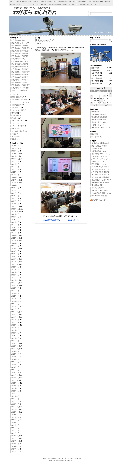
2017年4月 (15, 364)
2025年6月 (15, 167)
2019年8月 (15, 291)
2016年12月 (15, 375)
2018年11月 (15, 314)
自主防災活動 (16, 105)
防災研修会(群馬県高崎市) (20, 82)
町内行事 (14, 115)
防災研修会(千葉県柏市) (20, 67)
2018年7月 (15, 325)
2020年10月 (15, 264)
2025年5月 (15, 169)
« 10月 (95, 105)
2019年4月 (15, 301)
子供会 (13, 134)
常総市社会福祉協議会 (99, 117)
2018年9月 (15, 320)
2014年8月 (15, 446)
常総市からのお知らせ (100, 200)
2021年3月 (15, 256)
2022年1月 (15, 246)
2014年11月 (15, 438)
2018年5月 (15, 330)
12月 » (107, 105)
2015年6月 (15, 423)
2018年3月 (15, 335)
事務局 (13, 139)
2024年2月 (15, 201)
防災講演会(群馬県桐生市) (20, 51)
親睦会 (13, 129)
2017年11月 (15, 346)
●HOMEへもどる (73, 220)
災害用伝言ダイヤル (98, 148)
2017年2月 (15, 370)
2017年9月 (15, 351)
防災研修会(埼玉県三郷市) (20, 53)
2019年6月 (15, 296)
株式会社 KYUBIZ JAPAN (100, 127)
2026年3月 (15, 146)
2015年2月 (15, 433)
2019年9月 (15, 288)
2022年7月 (15, 243)
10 (91, 98)
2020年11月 (15, 262)
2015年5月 (15, 425)
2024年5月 (15, 196)
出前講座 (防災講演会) (19, 99)
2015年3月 (15, 430)
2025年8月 (15, 161)
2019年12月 (15, 280)
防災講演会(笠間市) (18, 40)
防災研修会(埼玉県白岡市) (20, 88)
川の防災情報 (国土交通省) (101, 193)
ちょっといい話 (17, 110)
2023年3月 (15, 227)
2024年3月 (15, 198)
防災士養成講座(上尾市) (20, 61)
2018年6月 (15, 328)
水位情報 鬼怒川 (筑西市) (100, 172)
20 (101, 100)
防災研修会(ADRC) (18, 59)
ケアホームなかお (97, 125)
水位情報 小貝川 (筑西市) (100, 175)
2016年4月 (15, 396)
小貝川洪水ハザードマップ (101, 156)
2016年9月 (15, 383)
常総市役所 (95, 112)
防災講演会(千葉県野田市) (20, 69)
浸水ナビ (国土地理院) (99, 196)
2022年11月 (15, 238)
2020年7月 (15, 270)
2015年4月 (15, 428)
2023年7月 (15, 219)
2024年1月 (15, 204)
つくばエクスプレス (98, 137)
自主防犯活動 (16, 107)
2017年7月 (15, 357)
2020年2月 (15, 275)
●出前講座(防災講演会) (51, 220)
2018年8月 (15, 322)
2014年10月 (15, 441)
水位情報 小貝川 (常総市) (100, 167)
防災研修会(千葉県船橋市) (20, 72)
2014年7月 (15, 449)
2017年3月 (15, 367)
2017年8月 (15, 354)
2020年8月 (15, 267)
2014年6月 (15, 451)
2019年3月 (15, 304)
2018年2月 (15, 338)
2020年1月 (15, 277)
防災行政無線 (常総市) (99, 146)
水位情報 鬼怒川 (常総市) (100, 169)
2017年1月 (15, 372)
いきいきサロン (17, 123)
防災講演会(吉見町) (44, 40)
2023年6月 (15, 222)
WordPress (61, 460)
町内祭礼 (14, 118)
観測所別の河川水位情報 (100, 143)
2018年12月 (15, 312)
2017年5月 (15, 362)
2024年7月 (15, 190)
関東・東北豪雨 (17, 97)
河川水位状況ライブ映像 (100, 182)
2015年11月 (15, 409)
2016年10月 (15, 380)
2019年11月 (15, 283)
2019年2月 (15, 306)
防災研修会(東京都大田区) (20, 45)
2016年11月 (15, 378)
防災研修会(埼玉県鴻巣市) (20, 85)
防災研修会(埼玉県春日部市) (21, 48)
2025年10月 (15, 159)
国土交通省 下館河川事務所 (101, 180)
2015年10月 (15, 412)
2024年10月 (15, 182)
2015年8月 (15, 417)
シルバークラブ (17, 126)
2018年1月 (15, 341)
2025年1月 (15, 175)
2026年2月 (15, 148)
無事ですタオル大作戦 (19, 90)
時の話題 (14, 113)
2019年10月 (15, 285)
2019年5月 (15, 299)
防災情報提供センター (99, 164)
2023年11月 (15, 209)
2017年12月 (15, 343)
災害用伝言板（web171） (100, 151)
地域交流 (14, 136)
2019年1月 (15, 309)
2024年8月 (15, 188)
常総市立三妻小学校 (98, 120)
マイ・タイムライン (18, 102)
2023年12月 (15, 206)
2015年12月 (15, 407)
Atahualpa (69, 460)
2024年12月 (15, 177)
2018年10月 (15, 317)
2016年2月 (15, 401)
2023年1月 (15, 233)
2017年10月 (15, 349)
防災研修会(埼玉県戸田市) (20, 56)
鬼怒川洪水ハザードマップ (101, 154)
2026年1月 (15, 151)
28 (104, 103)
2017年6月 (15, 359)
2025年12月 (15, 154)
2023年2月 (15, 230)
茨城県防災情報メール (99, 185)
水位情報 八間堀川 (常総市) (101, 177)
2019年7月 (15, 293)
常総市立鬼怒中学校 (98, 122)
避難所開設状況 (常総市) (100, 190)
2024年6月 (15, 193)
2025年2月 (15, 172)
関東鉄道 (94, 134)
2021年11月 (15, 248)
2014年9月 (15, 444)
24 (91, 103)
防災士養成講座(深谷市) (20, 64)
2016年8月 (15, 386)
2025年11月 (15, 156)
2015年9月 (15, 415)
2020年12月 (15, 259)
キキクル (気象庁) (97, 188)
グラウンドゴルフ (17, 121)
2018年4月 (15, 333)
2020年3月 (15, 272)
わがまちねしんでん (59, 458)
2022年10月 (15, 240)
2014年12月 (15, 436)
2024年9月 (15, 185)
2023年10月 (15, 212)
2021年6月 (15, 254)
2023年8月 (15, 217)
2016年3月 (15, 399)
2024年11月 (15, 180)
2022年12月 (15, 235)
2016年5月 (15, 393)
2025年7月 (15, 164)
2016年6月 (15, 391)
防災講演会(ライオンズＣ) (20, 43)
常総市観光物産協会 (98, 114)
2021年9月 (15, 251)
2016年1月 (15, 404)
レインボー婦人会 (17, 131)
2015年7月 (15, 420)
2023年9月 (15, 214)
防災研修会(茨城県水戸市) (20, 77)
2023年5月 (15, 225)
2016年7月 (15, 388)
